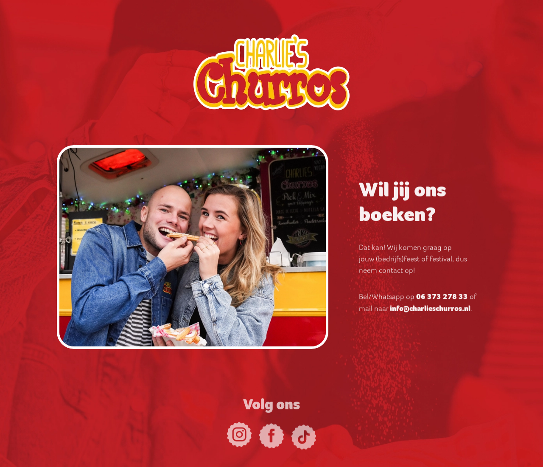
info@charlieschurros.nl (430, 311)
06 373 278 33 (442, 299)
